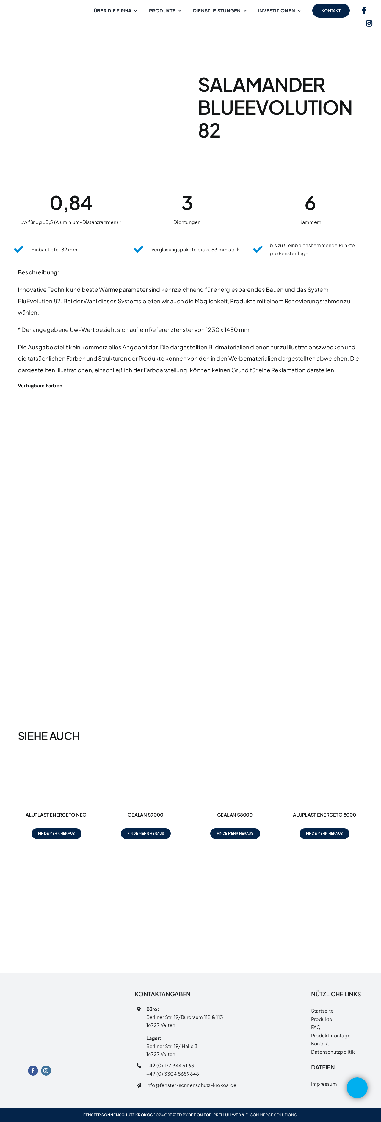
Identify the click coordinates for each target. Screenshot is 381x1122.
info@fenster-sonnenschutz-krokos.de (191, 1085)
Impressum (324, 1084)
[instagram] (46, 1071)
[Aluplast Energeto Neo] (56, 759)
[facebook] (33, 1071)
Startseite (322, 1011)
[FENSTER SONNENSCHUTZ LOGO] (39, 1001)
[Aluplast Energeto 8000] (324, 759)
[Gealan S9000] (145, 759)
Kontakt (320, 1043)
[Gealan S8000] (235, 759)
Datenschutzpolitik (333, 1052)
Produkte (322, 1019)
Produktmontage (331, 1035)
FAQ (316, 1027)
